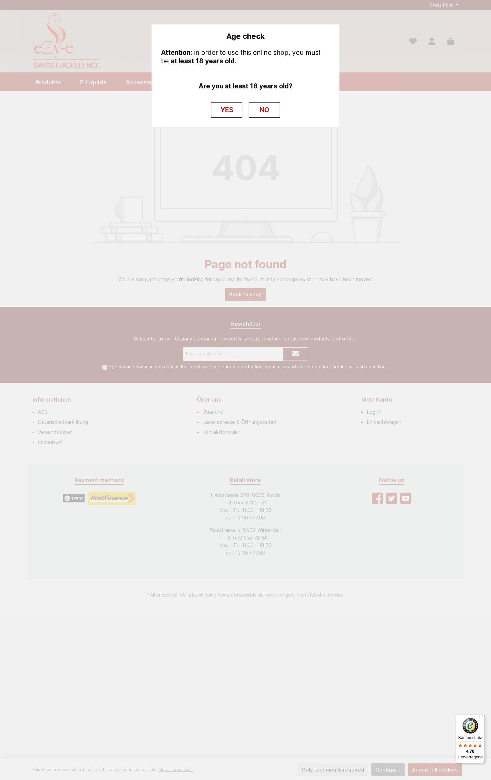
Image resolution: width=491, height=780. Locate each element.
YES (226, 110)
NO (264, 110)
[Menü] (481, 718)
